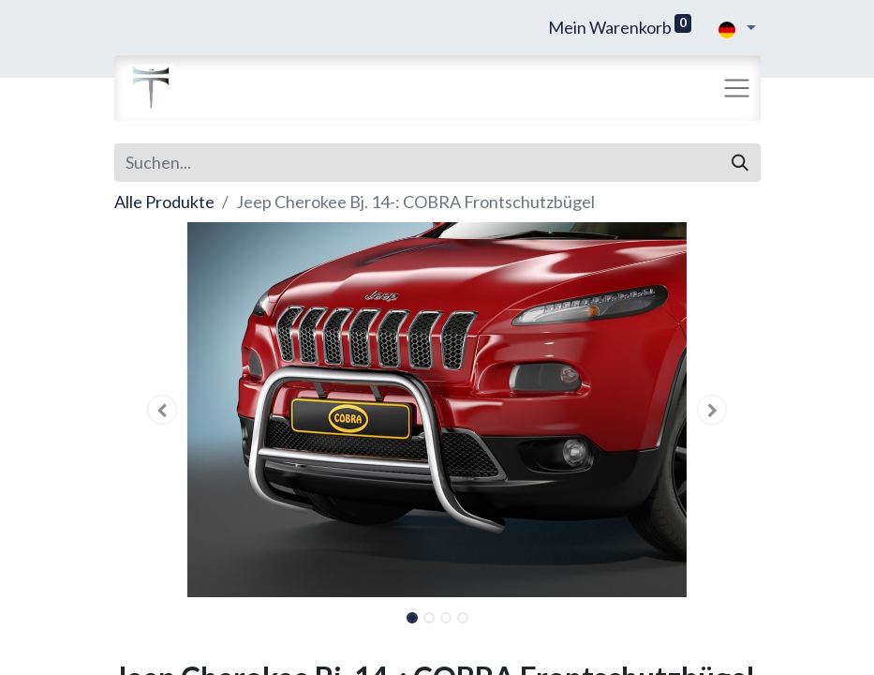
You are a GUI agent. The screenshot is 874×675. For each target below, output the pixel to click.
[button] (163, 409)
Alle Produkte (164, 201)
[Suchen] (740, 162)
